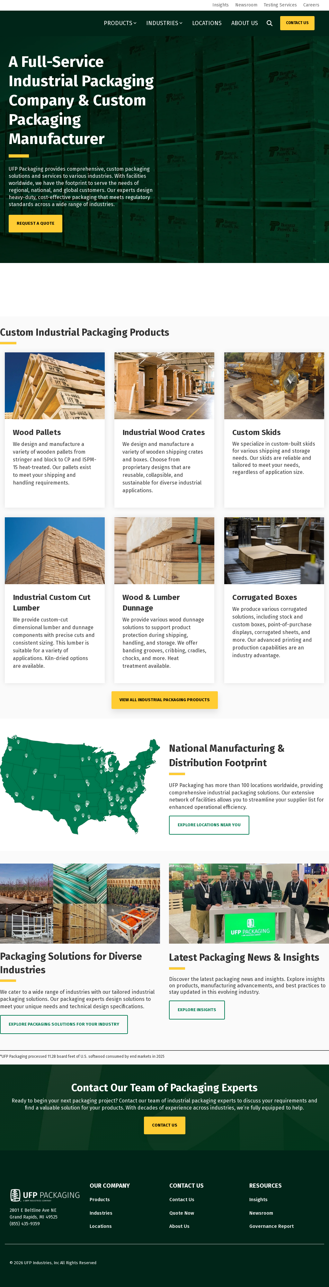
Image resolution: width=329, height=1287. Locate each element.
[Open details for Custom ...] (274, 430)
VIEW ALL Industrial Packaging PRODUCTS (165, 699)
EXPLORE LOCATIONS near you (209, 824)
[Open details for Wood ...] (55, 430)
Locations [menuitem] (101, 1226)
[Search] (269, 23)
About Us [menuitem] (179, 1226)
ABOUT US (244, 23)
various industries (90, 176)
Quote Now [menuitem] (181, 1213)
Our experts (121, 190)
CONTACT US (297, 23)
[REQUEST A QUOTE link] (35, 223)
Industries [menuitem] (101, 1213)
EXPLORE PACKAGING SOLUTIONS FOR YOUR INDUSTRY (64, 1024)
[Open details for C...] (274, 600)
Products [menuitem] (100, 1199)
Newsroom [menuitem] (246, 5)
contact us (164, 1125)
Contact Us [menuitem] (181, 1199)
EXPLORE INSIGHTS (197, 1009)
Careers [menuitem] (311, 5)
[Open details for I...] (164, 430)
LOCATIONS (207, 23)
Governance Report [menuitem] (271, 1226)
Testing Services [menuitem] (280, 5)
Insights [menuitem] (220, 5)
